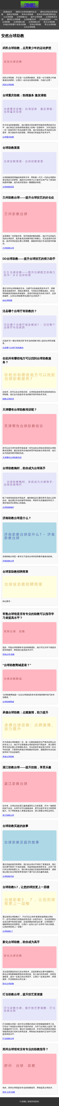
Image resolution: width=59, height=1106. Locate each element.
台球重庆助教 (8, 137)
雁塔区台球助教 (13, 19)
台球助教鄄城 (8, 702)
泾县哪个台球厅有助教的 (13, 348)
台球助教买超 (8, 876)
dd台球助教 (7, 300)
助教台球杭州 (8, 399)
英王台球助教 (49, 22)
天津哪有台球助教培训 (12, 457)
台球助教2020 (30, 19)
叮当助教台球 (8, 1039)
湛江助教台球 (8, 815)
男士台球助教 (50, 24)
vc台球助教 (8, 17)
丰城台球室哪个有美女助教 (14, 24)
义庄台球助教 (29, 27)
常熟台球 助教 (8, 654)
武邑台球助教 (8, 85)
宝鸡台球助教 (35, 24)
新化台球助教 (8, 984)
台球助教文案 (19, 22)
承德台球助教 (8, 757)
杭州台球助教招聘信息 (46, 14)
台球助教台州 (34, 22)
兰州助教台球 (8, 248)
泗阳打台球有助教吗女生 (26, 12)
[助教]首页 (7, 12)
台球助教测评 (45, 19)
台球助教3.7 (8, 931)
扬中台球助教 (36, 17)
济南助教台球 (8, 561)
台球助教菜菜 (8, 187)
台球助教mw (22, 17)
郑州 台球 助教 (9, 1092)
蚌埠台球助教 (27, 14)
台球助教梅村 (8, 507)
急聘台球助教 (12, 14)
